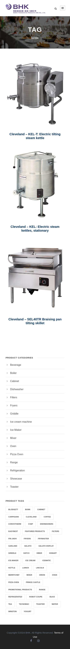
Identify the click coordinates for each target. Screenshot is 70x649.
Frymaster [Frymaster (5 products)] (43, 539)
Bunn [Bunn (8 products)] (27, 509)
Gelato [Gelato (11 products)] (27, 546)
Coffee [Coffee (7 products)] (47, 517)
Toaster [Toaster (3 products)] (40, 604)
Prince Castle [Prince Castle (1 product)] (33, 582)
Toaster (14, 486)
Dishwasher (17, 389)
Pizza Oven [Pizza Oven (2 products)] (13, 582)
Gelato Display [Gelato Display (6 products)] (46, 546)
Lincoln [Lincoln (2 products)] (40, 568)
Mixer (13, 438)
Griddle (14, 413)
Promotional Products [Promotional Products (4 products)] (20, 590)
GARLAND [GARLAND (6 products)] (12, 546)
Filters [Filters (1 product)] (55, 531)
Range (14, 462)
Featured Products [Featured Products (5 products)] (35, 531)
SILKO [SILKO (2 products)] (52, 597)
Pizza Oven (16, 454)
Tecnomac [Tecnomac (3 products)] (24, 604)
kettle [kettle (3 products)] (11, 568)
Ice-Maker (16, 430)
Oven (13, 446)
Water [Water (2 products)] (55, 604)
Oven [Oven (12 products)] (54, 575)
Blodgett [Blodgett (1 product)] (13, 509)
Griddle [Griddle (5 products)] (12, 553)
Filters (13, 397)
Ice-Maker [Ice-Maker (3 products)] (13, 560)
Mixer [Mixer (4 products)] (29, 575)
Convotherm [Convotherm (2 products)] (14, 524)
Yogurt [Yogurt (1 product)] (27, 611)
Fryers (13, 405)
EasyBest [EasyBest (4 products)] (13, 531)
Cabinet (14, 381)
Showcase (16, 478)
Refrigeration (17, 470)
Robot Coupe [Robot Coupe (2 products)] (35, 597)
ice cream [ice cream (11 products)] (30, 560)
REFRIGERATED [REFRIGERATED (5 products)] (15, 597)
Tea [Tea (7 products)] (10, 604)
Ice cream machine (21, 421)
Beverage (15, 365)
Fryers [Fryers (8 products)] (27, 539)
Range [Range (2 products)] (42, 590)
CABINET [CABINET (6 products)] (41, 509)
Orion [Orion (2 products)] (42, 575)
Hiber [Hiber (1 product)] (39, 553)
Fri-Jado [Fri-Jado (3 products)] (12, 539)
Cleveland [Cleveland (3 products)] (31, 517)
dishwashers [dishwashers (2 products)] (46, 524)
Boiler (13, 373)
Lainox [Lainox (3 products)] (25, 568)
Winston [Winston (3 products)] (12, 611)
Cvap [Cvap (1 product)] (30, 524)
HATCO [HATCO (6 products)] (26, 553)
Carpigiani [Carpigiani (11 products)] (13, 517)
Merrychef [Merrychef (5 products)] (13, 575)
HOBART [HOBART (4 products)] (53, 553)
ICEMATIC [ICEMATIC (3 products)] (46, 560)
